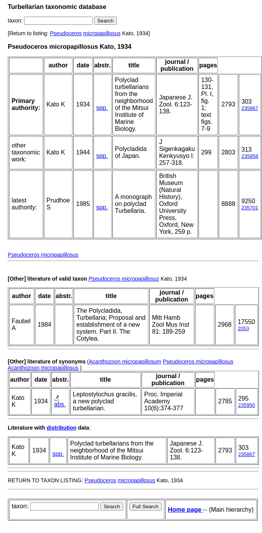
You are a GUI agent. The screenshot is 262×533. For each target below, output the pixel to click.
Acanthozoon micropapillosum (125, 361)
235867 (249, 108)
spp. (102, 108)
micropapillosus (102, 33)
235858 (249, 156)
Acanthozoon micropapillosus (43, 368)
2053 (243, 328)
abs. (60, 404)
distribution (61, 428)
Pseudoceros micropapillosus (43, 255)
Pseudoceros (66, 33)
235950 (246, 405)
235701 (249, 208)
